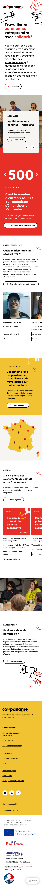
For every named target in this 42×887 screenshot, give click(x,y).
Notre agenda (13, 499)
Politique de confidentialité (13, 781)
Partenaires (7, 753)
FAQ (4, 763)
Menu (32, 880)
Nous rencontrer (17, 405)
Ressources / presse (10, 758)
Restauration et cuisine (12, 334)
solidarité (14, 79)
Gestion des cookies (10, 804)
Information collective (12, 559)
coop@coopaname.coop (12, 746)
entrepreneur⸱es (14, 62)
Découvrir (13, 86)
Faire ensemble (14, 661)
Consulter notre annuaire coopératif (22, 284)
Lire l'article (17, 140)
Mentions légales (9, 771)
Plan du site (7, 776)
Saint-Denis (8, 339)
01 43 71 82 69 (7, 741)
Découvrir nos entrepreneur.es (20, 225)
